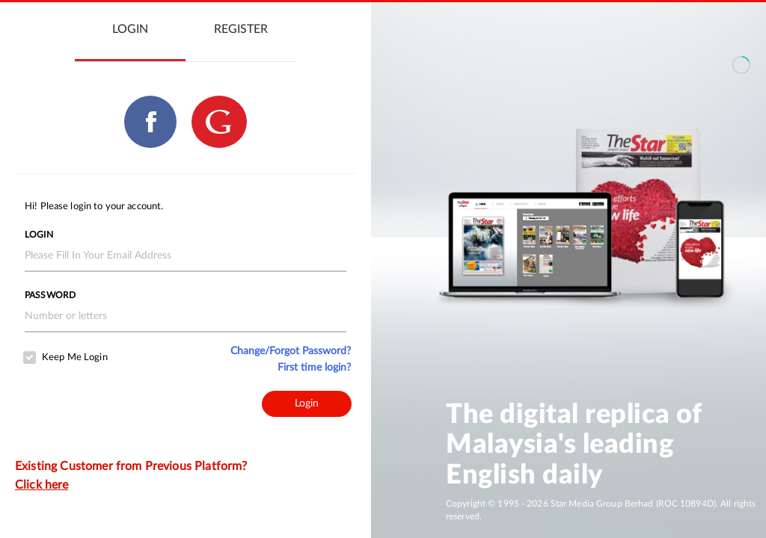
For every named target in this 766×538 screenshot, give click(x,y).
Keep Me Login (75, 357)
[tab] (130, 30)
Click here (41, 485)
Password (50, 295)
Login (39, 234)
